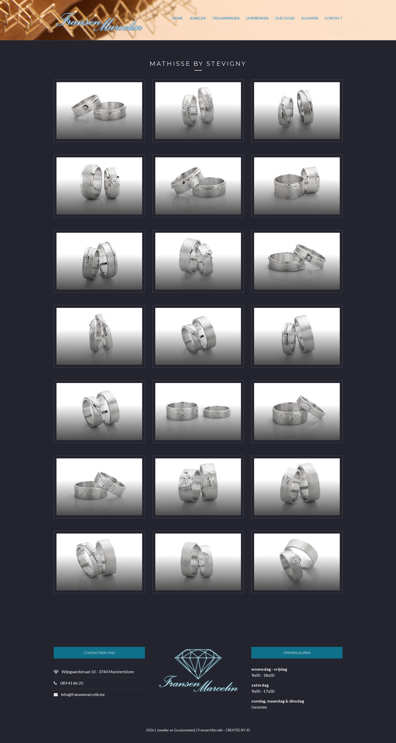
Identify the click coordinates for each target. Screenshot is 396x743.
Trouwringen (225, 18)
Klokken (309, 18)
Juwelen (197, 18)
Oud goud (285, 18)
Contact (334, 18)
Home (177, 18)
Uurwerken (257, 18)
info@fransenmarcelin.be (83, 694)
